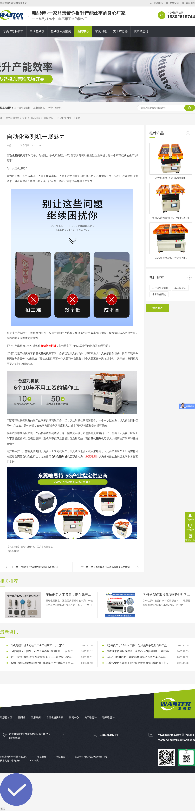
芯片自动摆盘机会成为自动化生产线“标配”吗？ (112, 567)
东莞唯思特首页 (13, 31)
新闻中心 (83, 31)
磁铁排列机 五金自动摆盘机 (171, 178)
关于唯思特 (120, 31)
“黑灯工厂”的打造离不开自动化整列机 (40, 567)
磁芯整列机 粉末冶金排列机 (171, 258)
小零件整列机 (54, 107)
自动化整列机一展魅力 (68, 118)
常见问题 (101, 31)
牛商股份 (15, 760)
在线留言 (174, 3)
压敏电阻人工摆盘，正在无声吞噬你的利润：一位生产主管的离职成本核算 (69, 594)
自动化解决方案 (54, 717)
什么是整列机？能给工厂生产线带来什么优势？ (38, 645)
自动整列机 (37, 31)
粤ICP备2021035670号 (95, 756)
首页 (24, 118)
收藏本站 (158, 3)
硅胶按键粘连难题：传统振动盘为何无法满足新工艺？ (137, 663)
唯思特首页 (6, 717)
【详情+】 (87, 604)
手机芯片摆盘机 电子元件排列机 (170, 217)
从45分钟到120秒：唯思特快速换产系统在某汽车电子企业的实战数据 (138, 657)
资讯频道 (36, 118)
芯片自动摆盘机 (22, 107)
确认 (2, 809)
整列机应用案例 (61, 31)
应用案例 (36, 717)
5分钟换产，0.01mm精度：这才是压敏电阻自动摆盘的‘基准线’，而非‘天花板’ (138, 645)
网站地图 (190, 3)
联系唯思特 (141, 31)
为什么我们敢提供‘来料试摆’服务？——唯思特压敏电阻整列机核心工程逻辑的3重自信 (166, 594)
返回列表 (157, 308)
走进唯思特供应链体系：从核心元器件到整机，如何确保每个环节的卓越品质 (138, 651)
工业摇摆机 (39, 107)
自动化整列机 (48, 345)
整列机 (21, 717)
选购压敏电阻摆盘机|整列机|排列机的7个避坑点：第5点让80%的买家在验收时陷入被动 (43, 663)
